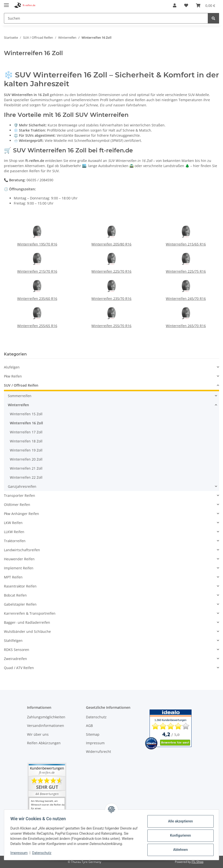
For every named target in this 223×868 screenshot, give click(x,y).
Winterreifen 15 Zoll (26, 414)
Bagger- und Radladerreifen (27, 622)
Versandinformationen (45, 725)
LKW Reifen (13, 522)
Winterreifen (18, 405)
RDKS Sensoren (16, 649)
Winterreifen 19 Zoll (26, 450)
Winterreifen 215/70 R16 (37, 271)
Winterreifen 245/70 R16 (186, 298)
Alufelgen (12, 367)
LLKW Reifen (14, 531)
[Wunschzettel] (186, 5)
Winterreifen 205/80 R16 (111, 244)
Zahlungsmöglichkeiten (46, 717)
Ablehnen (178, 850)
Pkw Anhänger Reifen (21, 513)
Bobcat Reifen (15, 595)
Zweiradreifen (15, 658)
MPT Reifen (13, 577)
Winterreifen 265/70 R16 (186, 325)
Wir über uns (38, 734)
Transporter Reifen (19, 495)
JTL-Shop (197, 862)
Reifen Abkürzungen (44, 743)
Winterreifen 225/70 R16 (111, 271)
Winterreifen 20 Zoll (26, 459)
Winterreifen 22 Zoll (26, 477)
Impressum (95, 743)
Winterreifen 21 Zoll (26, 468)
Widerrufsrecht (98, 751)
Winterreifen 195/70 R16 (37, 244)
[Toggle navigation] (6, 3)
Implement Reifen (18, 568)
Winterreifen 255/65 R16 (37, 325)
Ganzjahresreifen (22, 486)
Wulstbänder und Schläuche (27, 631)
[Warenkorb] (205, 5)
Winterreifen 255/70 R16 (111, 325)
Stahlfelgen (13, 640)
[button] (174, 5)
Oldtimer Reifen (17, 504)
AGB (89, 725)
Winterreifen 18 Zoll (26, 441)
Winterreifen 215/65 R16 (186, 244)
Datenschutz (96, 717)
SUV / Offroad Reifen (21, 385)
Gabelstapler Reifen (20, 604)
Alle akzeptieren (178, 821)
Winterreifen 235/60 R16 (37, 298)
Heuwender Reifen (19, 559)
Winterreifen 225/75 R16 (186, 271)
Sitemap (92, 734)
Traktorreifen (15, 540)
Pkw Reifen (13, 376)
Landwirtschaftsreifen (22, 550)
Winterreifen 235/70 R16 (111, 298)
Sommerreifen (19, 395)
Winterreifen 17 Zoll (26, 432)
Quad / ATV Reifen (19, 667)
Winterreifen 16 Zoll (26, 423)
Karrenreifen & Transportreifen (30, 613)
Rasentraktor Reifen (20, 586)
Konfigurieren (178, 835)
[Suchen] (106, 18)
